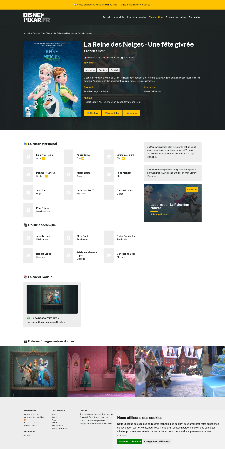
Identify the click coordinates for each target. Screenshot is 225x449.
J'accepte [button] (123, 441)
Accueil (106, 17)
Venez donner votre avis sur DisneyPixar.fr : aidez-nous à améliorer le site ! (114, 4)
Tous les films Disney (42, 33)
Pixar (54, 420)
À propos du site (31, 414)
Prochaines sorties (136, 17)
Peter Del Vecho (152, 91)
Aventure (103, 70)
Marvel (55, 423)
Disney (55, 417)
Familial (114, 70)
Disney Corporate (60, 428)
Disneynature (57, 425)
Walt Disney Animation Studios (166, 173)
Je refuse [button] (136, 441)
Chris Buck (102, 91)
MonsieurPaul (110, 423)
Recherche (194, 17)
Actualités (118, 17)
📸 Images (131, 113)
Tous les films (156, 17)
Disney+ (55, 414)
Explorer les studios (176, 17)
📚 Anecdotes (112, 113)
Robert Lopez (91, 102)
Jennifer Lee (90, 91)
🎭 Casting (92, 113)
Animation (90, 70)
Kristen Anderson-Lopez (111, 102)
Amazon (27, 435)
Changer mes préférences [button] (157, 441)
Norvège (60, 322)
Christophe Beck (132, 102)
